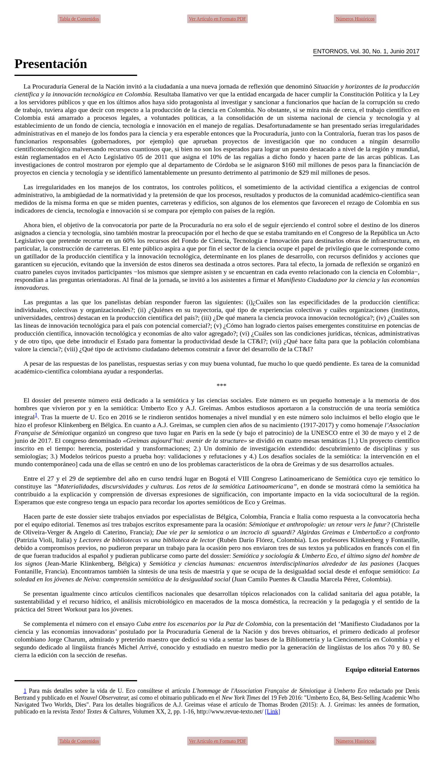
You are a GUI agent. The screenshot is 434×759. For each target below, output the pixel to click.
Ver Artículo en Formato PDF (217, 18)
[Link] (272, 711)
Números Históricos (355, 18)
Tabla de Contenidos (79, 18)
